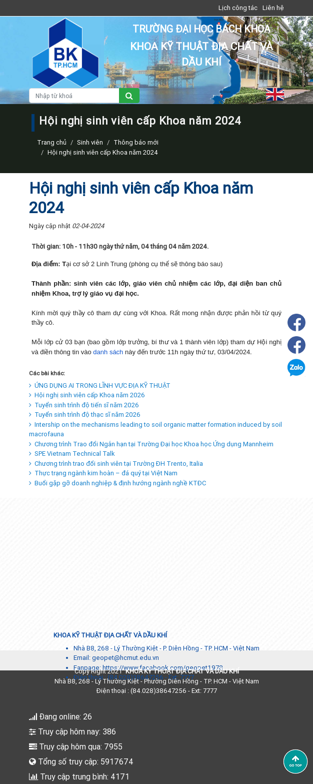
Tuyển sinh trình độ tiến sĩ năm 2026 (84, 405)
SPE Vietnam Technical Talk (72, 453)
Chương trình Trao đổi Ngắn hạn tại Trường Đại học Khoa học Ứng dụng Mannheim (151, 444)
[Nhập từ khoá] (74, 95)
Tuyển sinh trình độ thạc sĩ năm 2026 (84, 414)
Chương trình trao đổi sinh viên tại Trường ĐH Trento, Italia (116, 463)
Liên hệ (273, 8)
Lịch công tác (238, 8)
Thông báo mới (136, 142)
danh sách (108, 352)
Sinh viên (90, 142)
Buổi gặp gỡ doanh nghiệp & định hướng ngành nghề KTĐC (117, 483)
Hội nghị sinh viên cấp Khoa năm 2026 (87, 395)
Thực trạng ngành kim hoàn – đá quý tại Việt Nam (103, 473)
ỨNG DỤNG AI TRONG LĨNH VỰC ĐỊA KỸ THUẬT (99, 385)
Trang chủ (51, 142)
